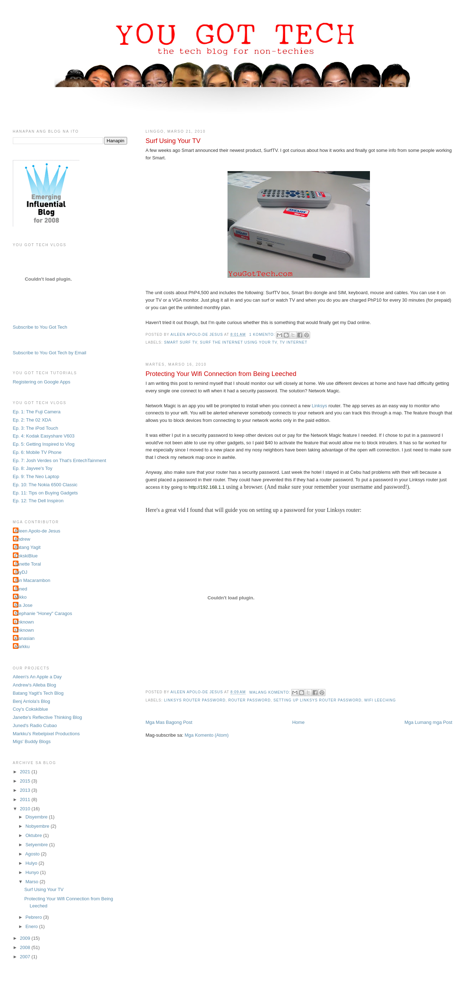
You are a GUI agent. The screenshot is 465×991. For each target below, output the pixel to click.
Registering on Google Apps (41, 382)
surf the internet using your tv (238, 342)
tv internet (294, 342)
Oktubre (34, 835)
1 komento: (262, 334)
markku (22, 646)
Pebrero (34, 917)
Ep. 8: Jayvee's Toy (32, 468)
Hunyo (32, 872)
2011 (26, 799)
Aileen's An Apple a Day (37, 676)
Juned (21, 589)
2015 (26, 781)
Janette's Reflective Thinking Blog (47, 717)
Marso (32, 881)
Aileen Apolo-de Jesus (38, 531)
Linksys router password (195, 700)
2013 (26, 790)
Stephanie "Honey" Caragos (43, 613)
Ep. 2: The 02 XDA (32, 420)
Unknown (24, 622)
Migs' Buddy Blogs (32, 741)
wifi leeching (380, 700)
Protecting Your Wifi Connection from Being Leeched (221, 373)
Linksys (319, 405)
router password (249, 700)
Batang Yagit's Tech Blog (38, 693)
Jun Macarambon (32, 580)
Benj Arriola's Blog (31, 701)
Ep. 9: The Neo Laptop (36, 476)
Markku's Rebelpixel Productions (46, 733)
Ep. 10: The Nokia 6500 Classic (45, 484)
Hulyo (31, 863)
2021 (26, 771)
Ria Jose (24, 605)
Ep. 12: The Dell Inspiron (38, 500)
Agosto (33, 854)
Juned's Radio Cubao (35, 725)
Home (298, 722)
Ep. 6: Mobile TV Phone (37, 452)
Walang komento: (270, 692)
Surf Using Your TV (173, 140)
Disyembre (37, 817)
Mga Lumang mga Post (428, 722)
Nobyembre (38, 826)
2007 (26, 956)
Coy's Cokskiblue (30, 709)
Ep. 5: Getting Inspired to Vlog (43, 444)
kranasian (25, 638)
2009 (26, 938)
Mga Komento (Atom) (207, 735)
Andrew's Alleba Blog (34, 685)
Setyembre (37, 844)
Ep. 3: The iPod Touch (35, 428)
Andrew (22, 539)
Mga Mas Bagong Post (169, 722)
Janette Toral (28, 564)
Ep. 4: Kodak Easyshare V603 (43, 436)
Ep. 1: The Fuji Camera (37, 411)
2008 (26, 947)
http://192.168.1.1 (207, 487)
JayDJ (21, 572)
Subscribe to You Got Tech (40, 327)
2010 (26, 808)
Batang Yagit (28, 547)
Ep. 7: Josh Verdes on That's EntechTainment (59, 460)
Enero (32, 926)
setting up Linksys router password (317, 700)
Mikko (21, 597)
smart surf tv (180, 342)
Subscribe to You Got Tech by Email (49, 352)
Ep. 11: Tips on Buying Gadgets (45, 493)
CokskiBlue (26, 555)
